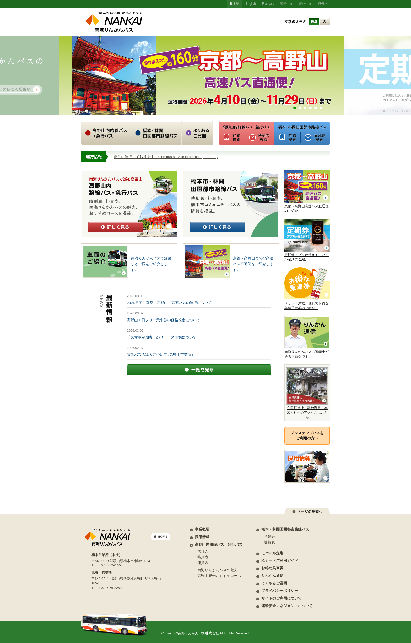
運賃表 (202, 563)
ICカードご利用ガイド (279, 561)
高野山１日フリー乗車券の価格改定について (163, 320)
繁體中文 (286, 4)
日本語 (234, 4)
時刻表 (202, 557)
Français (268, 4)
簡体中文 (305, 4)
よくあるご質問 (274, 583)
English (251, 4)
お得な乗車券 (272, 568)
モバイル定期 (272, 553)
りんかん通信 (272, 576)
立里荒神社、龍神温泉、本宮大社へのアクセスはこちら (307, 393)
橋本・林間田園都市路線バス (285, 529)
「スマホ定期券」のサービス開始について (162, 337)
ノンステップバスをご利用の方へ (307, 435)
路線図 (202, 552)
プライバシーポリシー (279, 591)
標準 (314, 21)
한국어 (322, 4)
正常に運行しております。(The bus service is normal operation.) (166, 157)
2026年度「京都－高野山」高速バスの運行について (169, 303)
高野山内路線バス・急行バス (218, 545)
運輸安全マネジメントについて (287, 606)
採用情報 (202, 537)
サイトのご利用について (281, 598)
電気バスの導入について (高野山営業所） (161, 355)
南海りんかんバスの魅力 (217, 570)
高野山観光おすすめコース (219, 576)
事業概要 (202, 529)
